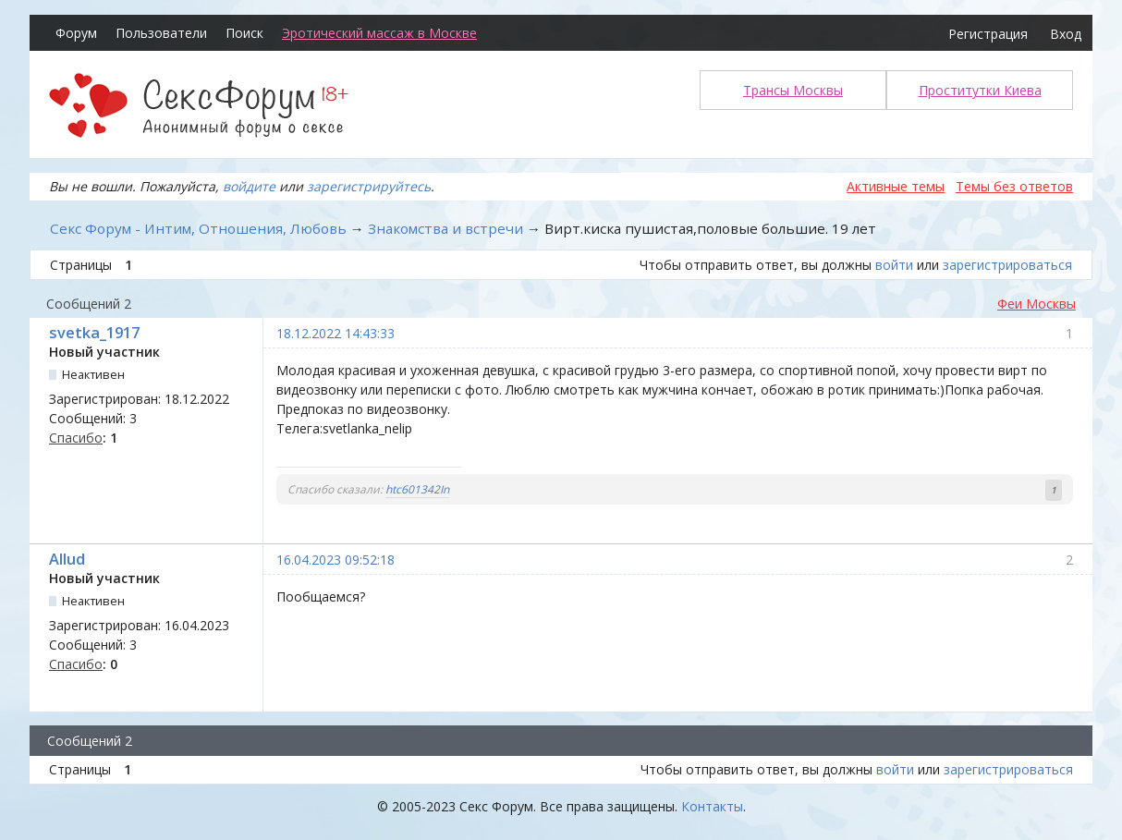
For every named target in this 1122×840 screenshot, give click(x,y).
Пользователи (161, 33)
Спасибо (76, 437)
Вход (1065, 34)
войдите (249, 186)
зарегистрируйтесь (369, 186)
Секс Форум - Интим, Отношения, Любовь (198, 228)
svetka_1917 (94, 333)
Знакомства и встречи (445, 228)
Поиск (244, 33)
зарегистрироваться (1007, 265)
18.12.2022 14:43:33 (335, 333)
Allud (67, 559)
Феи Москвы (1036, 303)
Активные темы (896, 186)
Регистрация (988, 34)
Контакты (712, 806)
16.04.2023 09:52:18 (335, 559)
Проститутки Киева (980, 90)
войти (894, 265)
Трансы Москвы (793, 90)
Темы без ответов (1014, 186)
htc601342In (417, 489)
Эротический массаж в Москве (379, 33)
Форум (76, 33)
